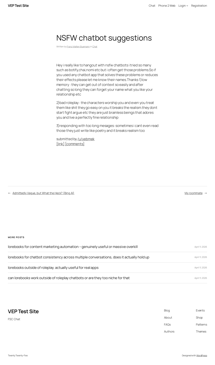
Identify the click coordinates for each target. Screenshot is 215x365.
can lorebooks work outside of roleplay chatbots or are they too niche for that (69, 278)
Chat (94, 46)
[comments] (74, 143)
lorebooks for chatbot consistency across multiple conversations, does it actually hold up (78, 257)
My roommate (193, 193)
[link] (60, 143)
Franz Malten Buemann (78, 46)
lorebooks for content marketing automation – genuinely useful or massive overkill (73, 247)
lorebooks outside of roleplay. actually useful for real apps (53, 268)
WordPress (201, 355)
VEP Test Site (18, 5)
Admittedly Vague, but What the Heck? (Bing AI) (43, 193)
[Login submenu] (187, 5)
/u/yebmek (85, 139)
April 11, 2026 (201, 246)
